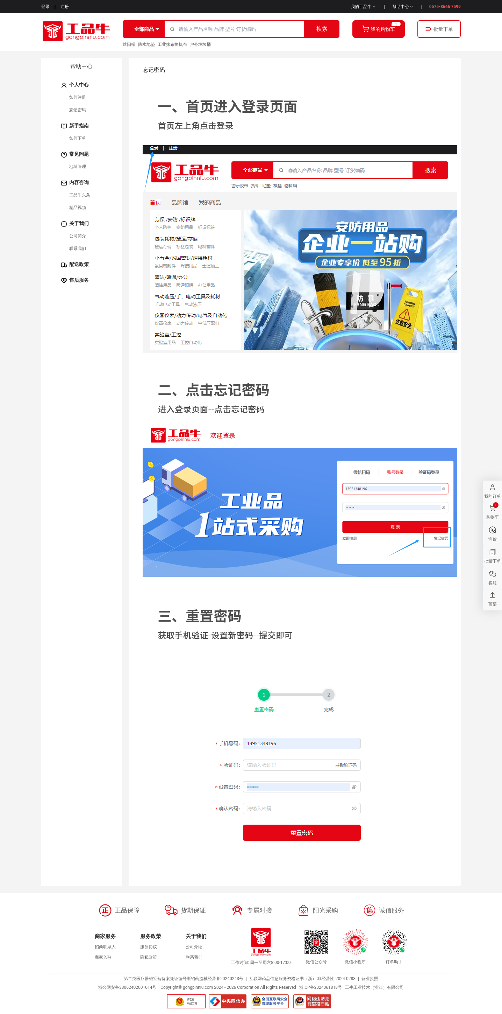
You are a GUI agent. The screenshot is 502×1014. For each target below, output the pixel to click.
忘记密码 (77, 109)
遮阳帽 (129, 44)
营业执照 (369, 978)
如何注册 (77, 97)
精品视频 (77, 207)
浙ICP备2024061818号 (320, 987)
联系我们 (77, 248)
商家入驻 (103, 957)
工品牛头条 (79, 195)
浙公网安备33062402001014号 (127, 987)
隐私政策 (148, 957)
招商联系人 (105, 946)
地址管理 (77, 166)
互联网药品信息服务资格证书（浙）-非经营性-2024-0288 (302, 978)
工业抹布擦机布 (172, 44)
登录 (45, 6)
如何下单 (77, 138)
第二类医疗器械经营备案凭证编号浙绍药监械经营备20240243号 (183, 978)
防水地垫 (146, 44)
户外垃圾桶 (200, 44)
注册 (64, 6)
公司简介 (77, 235)
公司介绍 (194, 946)
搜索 (322, 29)
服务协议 (148, 946)
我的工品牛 (363, 6)
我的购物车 (378, 28)
